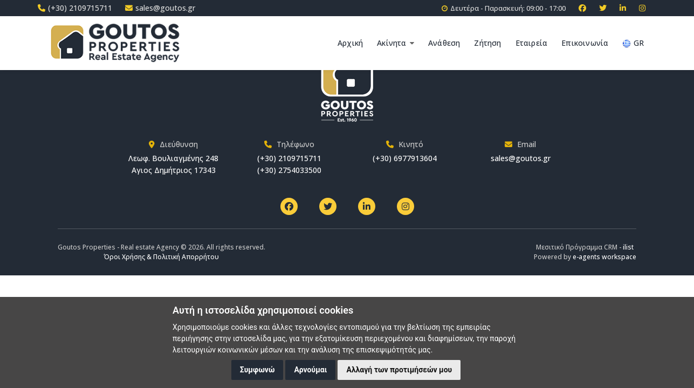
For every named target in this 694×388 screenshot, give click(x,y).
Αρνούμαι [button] (310, 369)
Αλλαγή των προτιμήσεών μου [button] (399, 369)
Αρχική (350, 43)
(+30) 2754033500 (289, 170)
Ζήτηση (487, 43)
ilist (628, 247)
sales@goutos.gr (521, 158)
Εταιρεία (532, 43)
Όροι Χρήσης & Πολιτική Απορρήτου (161, 256)
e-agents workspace (604, 256)
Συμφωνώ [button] (257, 369)
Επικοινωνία (584, 43)
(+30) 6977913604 (405, 158)
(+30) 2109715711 (289, 158)
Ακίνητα (395, 43)
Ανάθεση (444, 43)
